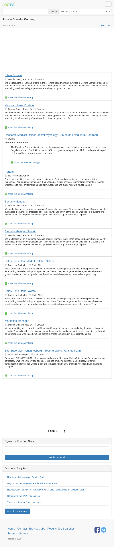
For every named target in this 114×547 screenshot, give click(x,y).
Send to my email (57, 457)
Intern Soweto (13, 75)
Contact (22, 528)
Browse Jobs (37, 528)
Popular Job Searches (61, 528)
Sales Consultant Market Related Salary (29, 261)
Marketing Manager (17, 320)
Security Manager (15, 201)
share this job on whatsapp (19, 97)
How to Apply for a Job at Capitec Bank (26, 477)
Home (11, 528)
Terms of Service (18, 533)
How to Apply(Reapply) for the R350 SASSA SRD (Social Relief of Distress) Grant (46, 489)
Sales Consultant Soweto (20, 291)
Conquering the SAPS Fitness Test (23, 496)
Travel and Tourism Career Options (24, 502)
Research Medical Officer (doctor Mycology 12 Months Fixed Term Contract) (51, 134)
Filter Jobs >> (107, 25)
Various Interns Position (19, 105)
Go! (108, 11)
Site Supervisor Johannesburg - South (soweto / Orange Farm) (43, 350)
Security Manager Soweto (20, 231)
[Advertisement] (57, 50)
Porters (9, 171)
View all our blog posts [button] (17, 511)
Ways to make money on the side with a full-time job (32, 483)
